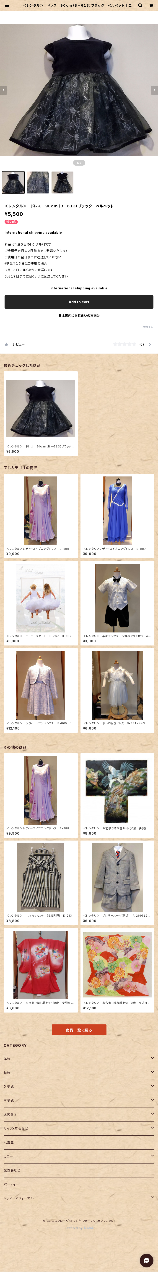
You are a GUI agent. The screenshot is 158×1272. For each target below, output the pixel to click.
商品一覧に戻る (79, 1030)
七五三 (9, 1142)
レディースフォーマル (19, 1198)
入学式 (9, 1087)
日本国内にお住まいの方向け (79, 315)
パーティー (11, 1184)
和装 (7, 1073)
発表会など (12, 1170)
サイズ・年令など (16, 1128)
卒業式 (9, 1101)
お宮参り (10, 1114)
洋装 (7, 1059)
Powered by (79, 1228)
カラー (8, 1156)
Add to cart (79, 302)
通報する (147, 327)
